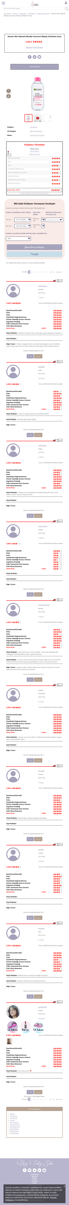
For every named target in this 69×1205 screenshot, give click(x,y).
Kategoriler (22, 13)
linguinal (41, 928)
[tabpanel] (37, 94)
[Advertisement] (34, 24)
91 (53, 272)
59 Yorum (41, 1018)
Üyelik (34, 1183)
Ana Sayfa (7, 13)
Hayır (38, 356)
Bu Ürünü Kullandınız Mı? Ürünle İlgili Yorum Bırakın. (34, 193)
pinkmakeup (42, 286)
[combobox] (54, 220)
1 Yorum (41, 297)
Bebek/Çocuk (14, 1131)
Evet (30, 356)
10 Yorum (41, 378)
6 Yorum (41, 940)
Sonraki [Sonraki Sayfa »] (59, 272)
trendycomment (44, 605)
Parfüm (12, 1120)
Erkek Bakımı (14, 1129)
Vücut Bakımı (14, 1122)
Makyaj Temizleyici (43, 13)
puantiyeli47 (42, 1007)
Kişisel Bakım (14, 1133)
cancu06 (41, 771)
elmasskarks (42, 526)
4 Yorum (41, 782)
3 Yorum (41, 538)
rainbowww (42, 445)
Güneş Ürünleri (15, 1125)
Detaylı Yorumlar (34, 154)
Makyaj (12, 1114)
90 (50, 272)
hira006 (41, 850)
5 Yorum (41, 701)
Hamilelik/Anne (15, 1127)
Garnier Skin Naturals (37, 135)
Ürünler (14, 13)
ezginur (41, 690)
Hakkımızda (34, 1174)
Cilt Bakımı (31, 13)
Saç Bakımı (13, 1118)
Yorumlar (35, 1181)
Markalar (34, 1176)
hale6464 (41, 367)
